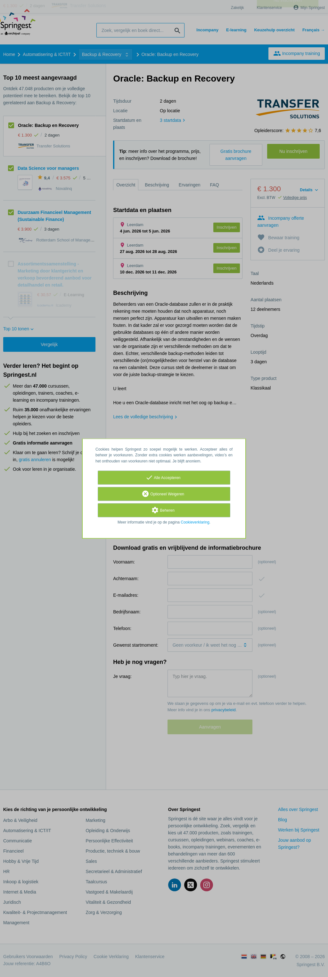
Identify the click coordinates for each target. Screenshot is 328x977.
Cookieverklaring (195, 522)
